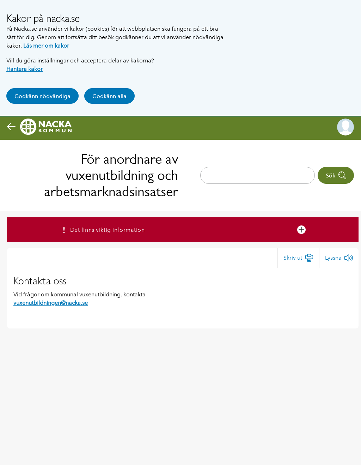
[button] (345, 127)
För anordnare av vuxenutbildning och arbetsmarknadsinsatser (111, 175)
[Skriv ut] (298, 258)
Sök (336, 175)
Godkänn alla (109, 96)
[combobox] (257, 175)
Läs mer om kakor (46, 45)
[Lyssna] (339, 258)
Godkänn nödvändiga (42, 96)
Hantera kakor (24, 69)
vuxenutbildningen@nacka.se (50, 303)
